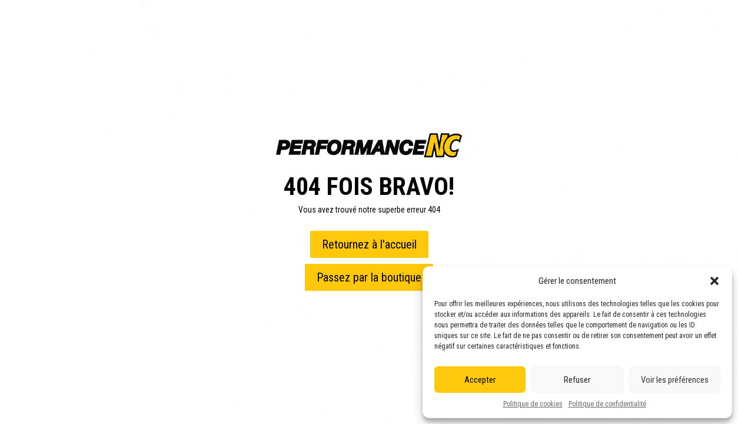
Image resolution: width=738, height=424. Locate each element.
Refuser (577, 380)
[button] (714, 281)
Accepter (480, 380)
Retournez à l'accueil (369, 244)
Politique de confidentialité (607, 404)
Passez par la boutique (369, 277)
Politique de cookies (533, 404)
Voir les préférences (675, 380)
